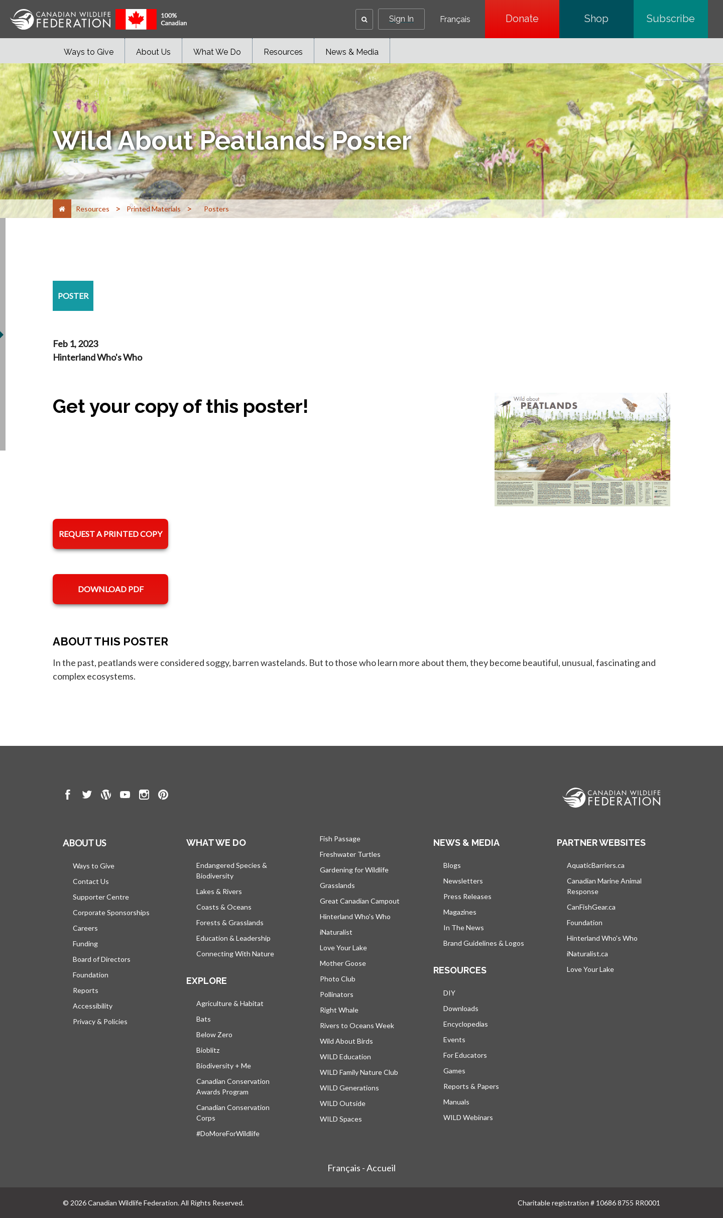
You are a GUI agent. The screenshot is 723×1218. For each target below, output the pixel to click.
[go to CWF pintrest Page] (163, 796)
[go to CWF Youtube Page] (125, 796)
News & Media (352, 52)
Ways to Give (88, 52)
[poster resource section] (73, 296)
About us (84, 842)
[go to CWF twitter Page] (87, 796)
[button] (364, 19)
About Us (153, 52)
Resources (283, 52)
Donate (532, 19)
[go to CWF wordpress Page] (106, 796)
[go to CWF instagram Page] (144, 796)
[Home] (62, 208)
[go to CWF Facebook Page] (68, 796)
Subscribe (677, 19)
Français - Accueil (361, 1167)
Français (455, 19)
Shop (609, 19)
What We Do (217, 52)
